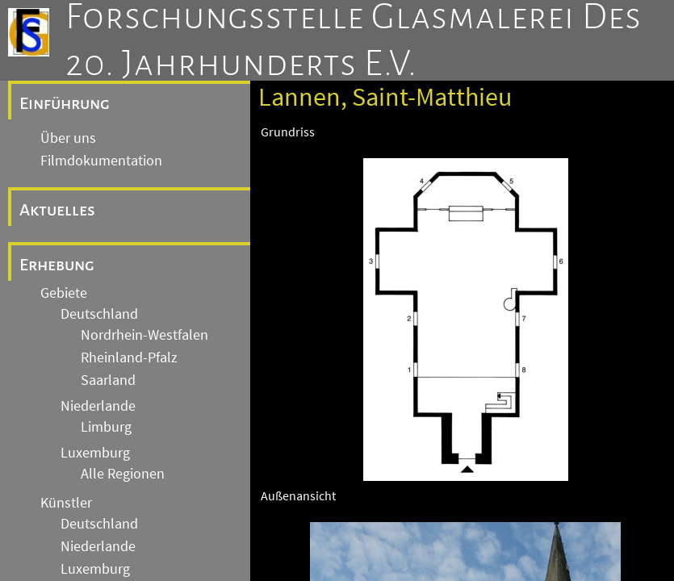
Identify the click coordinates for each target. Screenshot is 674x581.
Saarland (108, 380)
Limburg (106, 427)
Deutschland (99, 314)
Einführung (64, 103)
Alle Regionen (123, 474)
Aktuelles (57, 210)
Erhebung (56, 265)
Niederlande (98, 406)
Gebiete (63, 293)
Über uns (68, 138)
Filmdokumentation (101, 160)
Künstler (66, 503)
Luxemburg (95, 453)
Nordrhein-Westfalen (144, 335)
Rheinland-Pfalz (129, 357)
